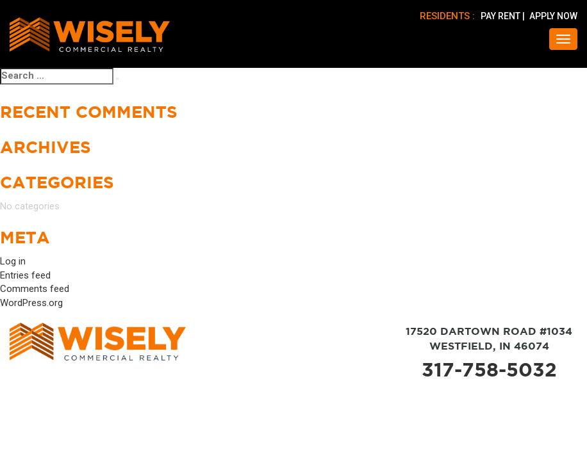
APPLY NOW (553, 16)
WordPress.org (31, 303)
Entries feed (25, 275)
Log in (13, 261)
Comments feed (34, 289)
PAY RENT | (504, 16)
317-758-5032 (489, 369)
